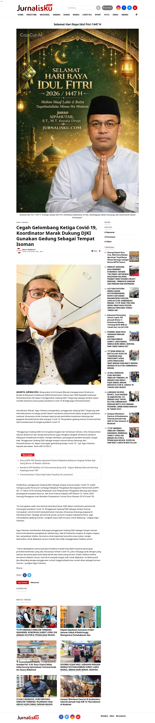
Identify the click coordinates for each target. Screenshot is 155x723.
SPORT (98, 14)
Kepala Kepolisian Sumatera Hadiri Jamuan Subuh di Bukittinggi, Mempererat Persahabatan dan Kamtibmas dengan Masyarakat (77, 634)
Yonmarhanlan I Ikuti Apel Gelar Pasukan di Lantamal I (46, 474)
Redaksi (104, 716)
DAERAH (56, 14)
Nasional (25, 222)
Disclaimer (121, 716)
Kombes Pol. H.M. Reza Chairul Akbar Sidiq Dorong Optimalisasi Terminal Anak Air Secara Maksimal (36, 667)
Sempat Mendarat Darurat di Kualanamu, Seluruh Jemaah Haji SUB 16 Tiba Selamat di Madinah (80, 702)
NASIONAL (45, 14)
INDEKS (125, 14)
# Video (107, 241)
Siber (112, 716)
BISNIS (76, 14)
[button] (136, 13)
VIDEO (115, 14)
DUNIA (66, 14)
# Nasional (109, 232)
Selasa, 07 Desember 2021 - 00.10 (32, 251)
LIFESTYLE (87, 14)
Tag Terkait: (23, 582)
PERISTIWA (32, 14)
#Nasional (34, 582)
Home (18, 222)
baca (94, 251)
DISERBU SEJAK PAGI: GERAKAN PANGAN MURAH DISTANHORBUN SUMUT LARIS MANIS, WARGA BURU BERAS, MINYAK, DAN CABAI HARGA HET (80, 668)
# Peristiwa (109, 237)
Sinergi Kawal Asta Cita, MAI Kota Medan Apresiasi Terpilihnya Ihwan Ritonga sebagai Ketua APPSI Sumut (118, 257)
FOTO (106, 14)
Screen (107, 7)
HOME (20, 14)
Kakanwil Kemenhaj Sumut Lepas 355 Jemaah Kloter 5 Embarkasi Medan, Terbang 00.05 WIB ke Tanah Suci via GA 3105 (117, 321)
